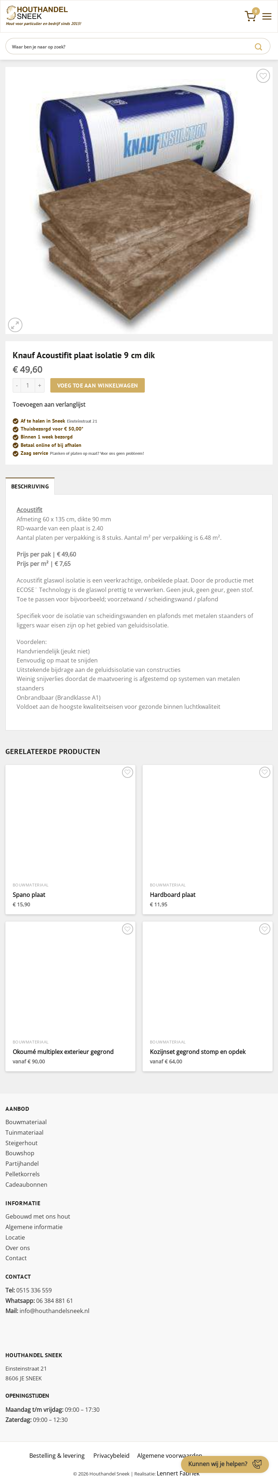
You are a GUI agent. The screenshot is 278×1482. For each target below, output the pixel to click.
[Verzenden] (259, 46)
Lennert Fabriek (178, 1473)
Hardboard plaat (172, 895)
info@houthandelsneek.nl (47, 1311)
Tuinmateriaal (24, 1132)
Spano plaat (29, 895)
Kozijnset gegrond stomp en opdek (197, 1052)
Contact (16, 1258)
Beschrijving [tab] (30, 486)
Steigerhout (21, 1143)
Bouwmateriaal (26, 1122)
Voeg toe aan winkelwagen (97, 385)
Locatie (15, 1237)
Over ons (17, 1248)
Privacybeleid (111, 1456)
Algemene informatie (34, 1227)
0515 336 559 (28, 1290)
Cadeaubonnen (26, 1185)
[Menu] (266, 16)
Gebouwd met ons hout (37, 1216)
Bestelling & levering (57, 1456)
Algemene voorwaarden (169, 1456)
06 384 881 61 (39, 1301)
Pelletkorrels (22, 1174)
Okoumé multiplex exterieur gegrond (63, 1052)
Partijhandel (22, 1164)
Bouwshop (19, 1153)
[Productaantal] (28, 385)
